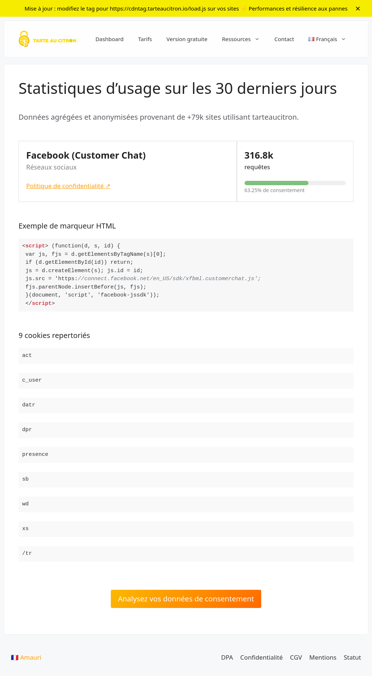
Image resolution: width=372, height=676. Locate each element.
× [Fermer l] (357, 8)
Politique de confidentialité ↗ (68, 186)
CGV (296, 657)
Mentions (322, 657)
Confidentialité (261, 657)
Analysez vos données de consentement (186, 599)
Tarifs (145, 39)
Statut (352, 657)
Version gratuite (186, 39)
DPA (227, 657)
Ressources (244, 39)
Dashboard (110, 39)
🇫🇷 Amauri (26, 657)
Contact (284, 39)
